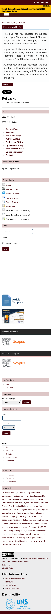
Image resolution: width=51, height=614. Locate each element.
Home (4, 22)
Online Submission (14, 152)
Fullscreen (7, 84)
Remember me (11, 243)
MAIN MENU (6, 14)
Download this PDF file (12, 27)
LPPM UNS (9, 582)
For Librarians (11, 482)
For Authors (10, 478)
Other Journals (11, 457)
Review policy (11, 206)
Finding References (13, 202)
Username (6, 231)
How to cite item (12, 198)
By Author (9, 450)
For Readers (10, 475)
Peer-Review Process (15, 148)
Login (36, 2)
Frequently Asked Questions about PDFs (23, 58)
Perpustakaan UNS (12, 588)
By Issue (9, 447)
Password (5, 237)
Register (44, 2)
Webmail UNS (10, 585)
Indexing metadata (13, 193)
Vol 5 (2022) (12, 22)
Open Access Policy (14, 145)
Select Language (8, 398)
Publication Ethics (14, 142)
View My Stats (7, 568)
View (7, 384)
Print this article (12, 189)
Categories (10, 461)
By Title (9, 454)
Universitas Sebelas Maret (14, 579)
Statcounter (6, 565)
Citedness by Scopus (10, 332)
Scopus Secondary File (10, 353)
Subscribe (9, 388)
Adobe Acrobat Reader (25, 43)
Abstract (9, 185)
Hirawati (22, 22)
